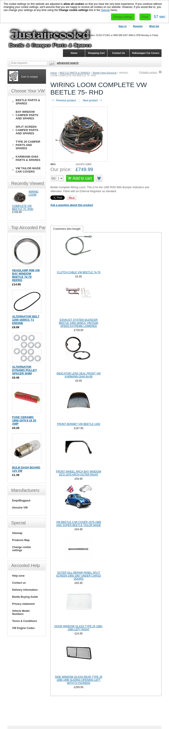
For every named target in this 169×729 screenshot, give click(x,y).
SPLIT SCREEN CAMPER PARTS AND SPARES (27, 130)
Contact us (19, 582)
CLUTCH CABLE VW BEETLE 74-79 (78, 272)
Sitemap (17, 533)
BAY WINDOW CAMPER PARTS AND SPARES (27, 115)
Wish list (154, 26)
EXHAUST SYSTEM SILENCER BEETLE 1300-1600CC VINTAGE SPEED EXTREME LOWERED (78, 323)
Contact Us (118, 53)
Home (53, 72)
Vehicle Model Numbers (20, 612)
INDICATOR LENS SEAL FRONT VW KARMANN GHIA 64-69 (79, 375)
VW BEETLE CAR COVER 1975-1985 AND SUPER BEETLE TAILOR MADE (78, 524)
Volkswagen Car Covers (145, 53)
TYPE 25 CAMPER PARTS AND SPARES (28, 145)
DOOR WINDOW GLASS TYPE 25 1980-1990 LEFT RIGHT (78, 628)
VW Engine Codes (23, 628)
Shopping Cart (96, 53)
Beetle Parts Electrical (105, 72)
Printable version (148, 72)
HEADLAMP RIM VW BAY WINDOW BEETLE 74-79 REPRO (26, 275)
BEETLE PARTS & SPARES (75, 72)
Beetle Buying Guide (25, 596)
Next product (92, 100)
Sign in (122, 26)
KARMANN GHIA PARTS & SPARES (28, 158)
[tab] (66, 229)
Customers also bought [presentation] (66, 228)
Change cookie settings (21, 549)
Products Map (20, 540)
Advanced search (68, 62)
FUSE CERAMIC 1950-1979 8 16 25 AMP (24, 420)
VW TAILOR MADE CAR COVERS (28, 170)
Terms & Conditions (24, 621)
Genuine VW (20, 507)
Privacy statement (23, 603)
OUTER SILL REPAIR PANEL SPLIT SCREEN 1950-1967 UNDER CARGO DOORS (78, 575)
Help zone (18, 575)
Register (138, 26)
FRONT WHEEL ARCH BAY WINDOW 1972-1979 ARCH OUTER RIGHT (78, 473)
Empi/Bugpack (21, 500)
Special (105, 10)
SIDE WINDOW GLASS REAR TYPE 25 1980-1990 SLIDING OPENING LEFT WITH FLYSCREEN (78, 680)
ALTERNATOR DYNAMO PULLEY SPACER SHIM (24, 370)
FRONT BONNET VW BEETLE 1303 (78, 424)
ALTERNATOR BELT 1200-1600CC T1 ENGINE (25, 320)
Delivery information (25, 589)
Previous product (63, 100)
